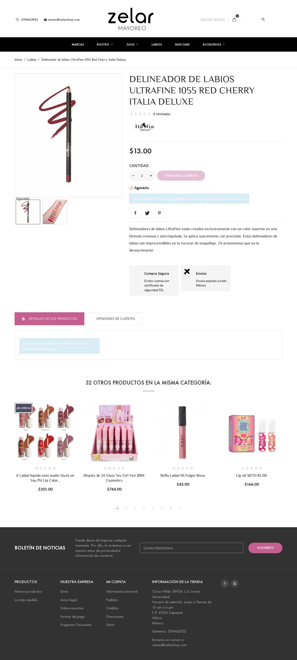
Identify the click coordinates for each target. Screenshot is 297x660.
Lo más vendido (26, 600)
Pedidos (112, 600)
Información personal (122, 591)
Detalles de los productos (52, 318)
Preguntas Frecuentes (76, 624)
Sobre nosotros (71, 608)
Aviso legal (68, 600)
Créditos (112, 608)
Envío (64, 591)
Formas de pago (72, 616)
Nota (110, 624)
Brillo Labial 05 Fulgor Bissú (182, 475)
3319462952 (27, 20)
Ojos (130, 44)
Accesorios (212, 44)
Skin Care (182, 44)
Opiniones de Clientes (115, 318)
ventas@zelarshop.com (62, 20)
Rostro (103, 44)
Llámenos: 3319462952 (169, 631)
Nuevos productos (28, 591)
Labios (157, 44)
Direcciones (115, 616)
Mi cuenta (116, 581)
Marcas (78, 44)
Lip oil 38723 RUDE (251, 475)
